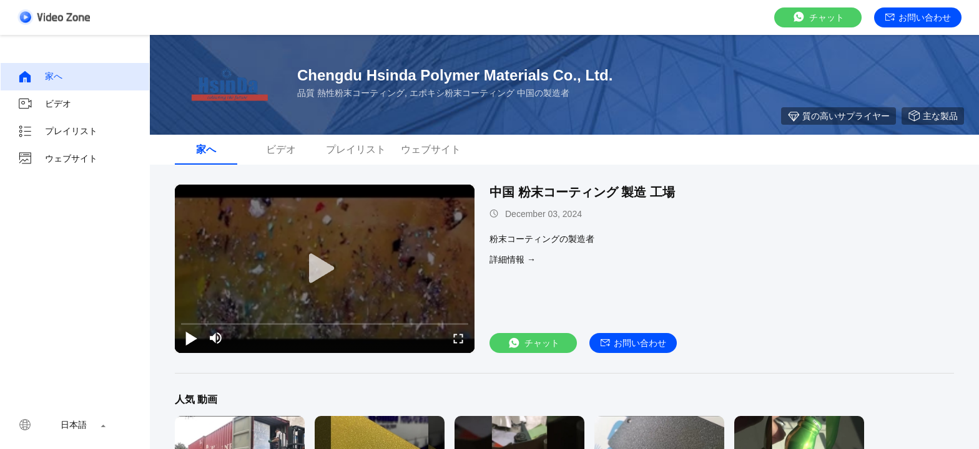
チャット (818, 17)
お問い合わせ (918, 17)
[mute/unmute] (216, 338)
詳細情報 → (513, 259)
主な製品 (933, 116)
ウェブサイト (57, 159)
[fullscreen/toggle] (458, 338)
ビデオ (44, 104)
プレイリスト (57, 131)
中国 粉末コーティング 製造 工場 (582, 192)
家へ (39, 76)
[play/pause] (191, 338)
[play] (324, 268)
